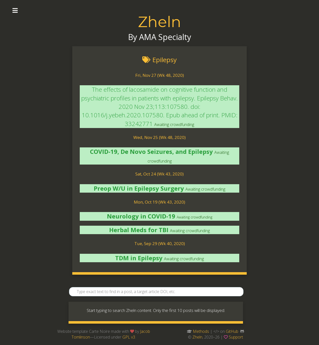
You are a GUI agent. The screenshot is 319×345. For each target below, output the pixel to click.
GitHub (232, 331)
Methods (201, 331)
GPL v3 (128, 337)
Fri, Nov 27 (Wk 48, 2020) (159, 75)
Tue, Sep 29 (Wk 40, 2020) (159, 243)
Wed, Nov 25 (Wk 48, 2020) (159, 137)
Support (236, 337)
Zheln (159, 22)
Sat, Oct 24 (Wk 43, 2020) (159, 174)
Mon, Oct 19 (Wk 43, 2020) (159, 202)
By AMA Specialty (159, 37)
